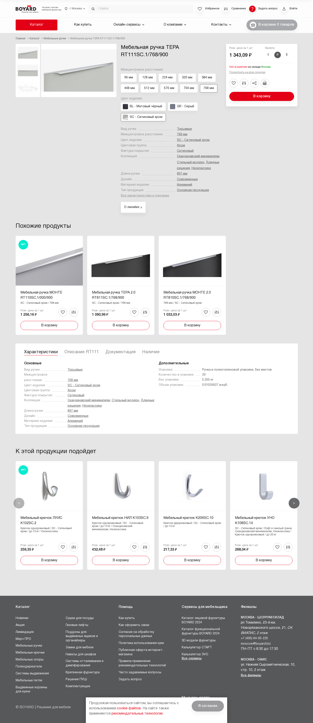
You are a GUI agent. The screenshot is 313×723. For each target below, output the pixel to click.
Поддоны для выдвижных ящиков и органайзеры (82, 636)
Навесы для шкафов (81, 654)
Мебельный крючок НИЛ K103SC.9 (120, 518)
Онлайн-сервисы (128, 24)
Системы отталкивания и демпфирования (84, 663)
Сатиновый (185, 151)
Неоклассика (201, 168)
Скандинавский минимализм (198, 156)
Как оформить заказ (134, 625)
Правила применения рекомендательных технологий (142, 663)
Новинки (22, 618)
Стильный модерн (190, 162)
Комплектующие (78, 686)
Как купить (83, 24)
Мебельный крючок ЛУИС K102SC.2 (41, 521)
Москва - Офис (254, 659)
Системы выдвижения (32, 673)
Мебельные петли (29, 680)
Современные (187, 179)
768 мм (182, 134)
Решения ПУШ (76, 679)
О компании (175, 24)
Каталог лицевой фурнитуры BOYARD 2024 (203, 620)
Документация (120, 352)
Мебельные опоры (29, 659)
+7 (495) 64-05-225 (254, 638)
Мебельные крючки (30, 652)
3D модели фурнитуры (199, 640)
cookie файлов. (129, 708)
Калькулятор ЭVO (195, 654)
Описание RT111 (81, 352)
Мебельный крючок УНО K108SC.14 (255, 521)
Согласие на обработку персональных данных (136, 634)
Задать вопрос (130, 679)
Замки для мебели (79, 647)
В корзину (261, 96)
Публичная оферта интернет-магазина (141, 652)
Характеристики (41, 352)
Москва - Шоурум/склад (262, 617)
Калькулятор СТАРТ (197, 647)
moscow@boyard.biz (256, 643)
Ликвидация (25, 632)
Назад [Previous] (18, 503)
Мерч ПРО (23, 639)
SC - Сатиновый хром (193, 140)
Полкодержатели (29, 666)
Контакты (221, 24)
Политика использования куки (141, 643)
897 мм (182, 173)
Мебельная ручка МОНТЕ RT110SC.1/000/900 (41, 295)
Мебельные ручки (29, 645)
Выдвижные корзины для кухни (31, 689)
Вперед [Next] (294, 503)
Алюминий (184, 184)
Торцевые (184, 129)
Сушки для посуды (80, 618)
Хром (181, 145)
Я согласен (207, 706)
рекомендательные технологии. (137, 713)
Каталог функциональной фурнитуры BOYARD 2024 (201, 631)
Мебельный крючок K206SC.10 (188, 518)
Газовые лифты (77, 625)
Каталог (36, 24)
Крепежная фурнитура (83, 672)
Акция (20, 625)
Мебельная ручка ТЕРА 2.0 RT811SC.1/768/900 (113, 295)
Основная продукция (193, 190)
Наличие (151, 352)
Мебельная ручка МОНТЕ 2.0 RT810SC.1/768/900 (187, 295)
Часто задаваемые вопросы (140, 672)
